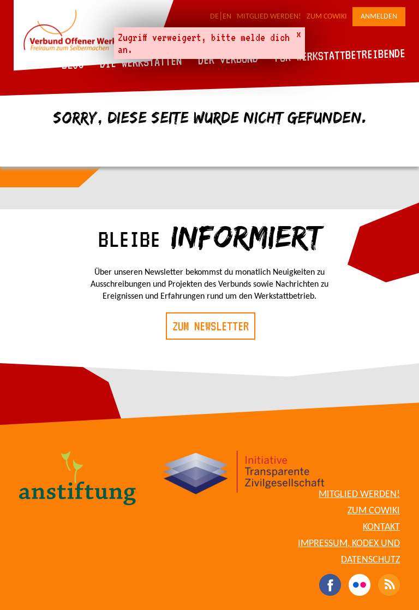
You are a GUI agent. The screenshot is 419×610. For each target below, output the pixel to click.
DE (214, 17)
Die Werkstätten (141, 62)
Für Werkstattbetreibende (339, 54)
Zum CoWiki (327, 17)
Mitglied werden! (269, 17)
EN (227, 17)
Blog (73, 64)
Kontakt (381, 527)
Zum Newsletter (210, 326)
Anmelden (379, 17)
